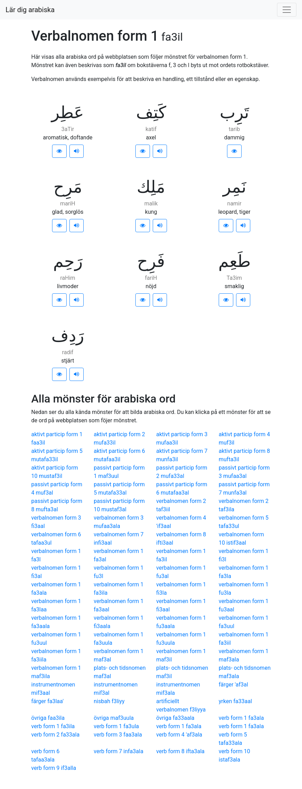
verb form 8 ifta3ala (180, 751)
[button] (59, 151)
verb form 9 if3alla (53, 768)
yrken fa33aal (235, 701)
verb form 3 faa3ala (118, 734)
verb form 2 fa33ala (55, 734)
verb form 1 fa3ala (241, 718)
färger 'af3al (233, 684)
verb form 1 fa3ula (116, 726)
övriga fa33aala (175, 718)
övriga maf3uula (114, 718)
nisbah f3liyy (109, 701)
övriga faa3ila (48, 718)
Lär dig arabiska (30, 10)
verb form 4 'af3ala (179, 734)
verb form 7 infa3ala (118, 751)
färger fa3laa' (47, 701)
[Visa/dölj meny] (286, 10)
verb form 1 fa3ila (53, 726)
